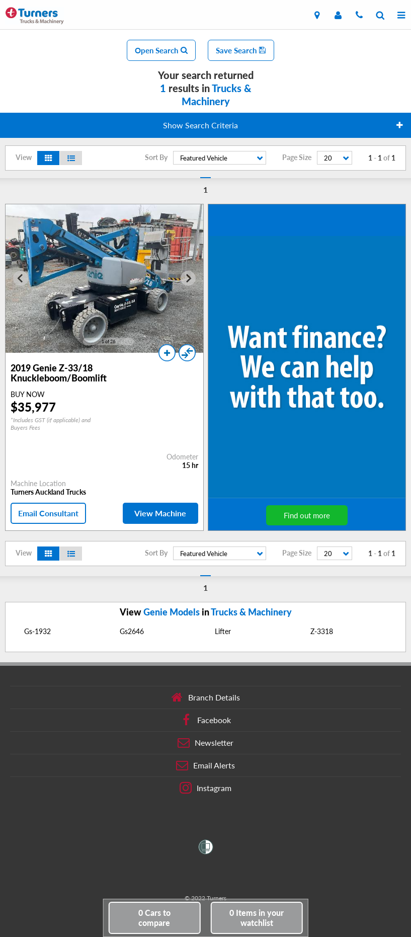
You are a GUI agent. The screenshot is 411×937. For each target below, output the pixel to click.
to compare (154, 917)
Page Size (296, 157)
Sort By (156, 157)
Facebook (205, 720)
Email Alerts (205, 765)
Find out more (307, 515)
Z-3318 (321, 631)
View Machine (160, 513)
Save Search (241, 50)
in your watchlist (256, 917)
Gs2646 (132, 631)
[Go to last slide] (20, 278)
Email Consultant (48, 513)
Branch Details (205, 697)
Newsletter (205, 743)
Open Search (161, 50)
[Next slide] (188, 278)
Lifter (223, 631)
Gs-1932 (37, 631)
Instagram (205, 788)
